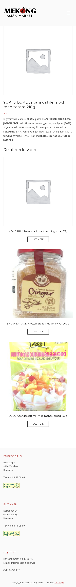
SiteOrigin (59, 582)
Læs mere (38, 239)
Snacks (6, 113)
